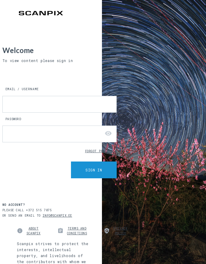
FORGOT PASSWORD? (101, 151)
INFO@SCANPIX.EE (57, 216)
